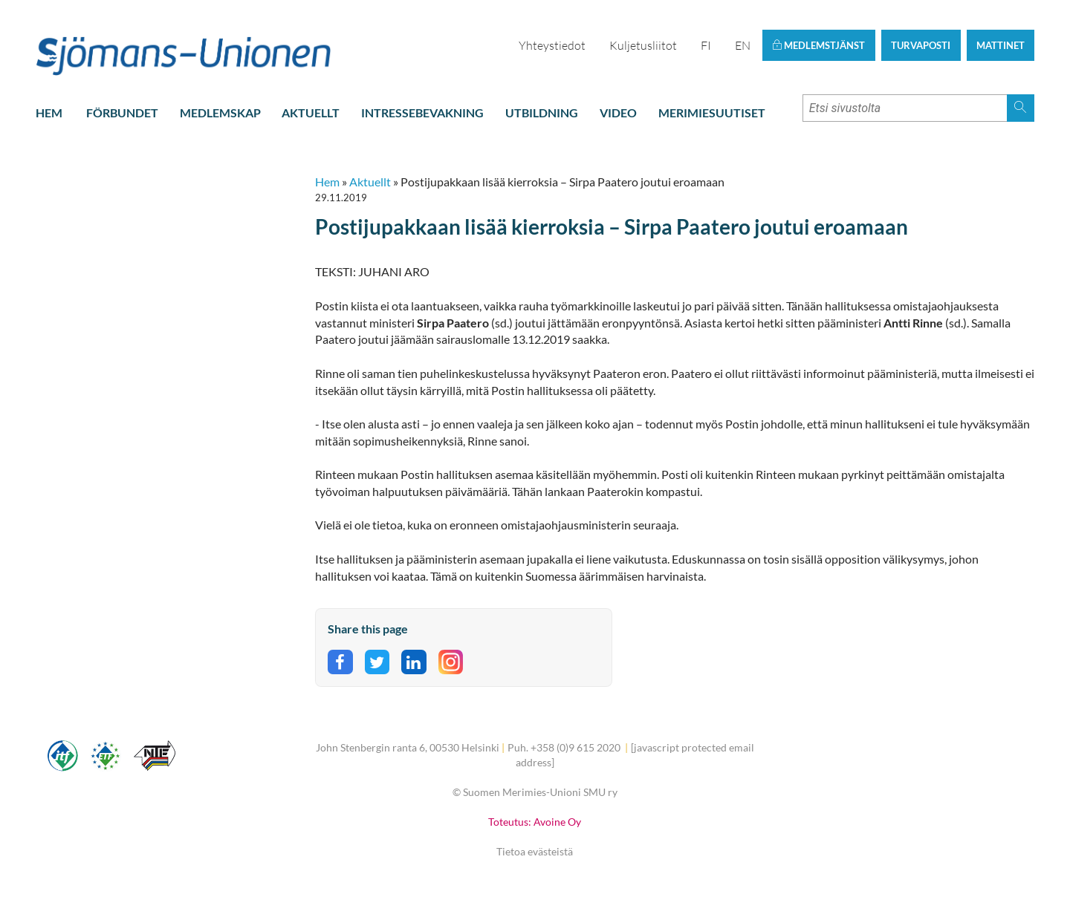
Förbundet (122, 112)
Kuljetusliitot (643, 45)
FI (706, 45)
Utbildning (541, 112)
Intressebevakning (422, 112)
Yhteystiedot (552, 45)
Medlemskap (220, 112)
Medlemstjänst (818, 45)
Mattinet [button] (1000, 45)
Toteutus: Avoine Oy (534, 821)
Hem (49, 112)
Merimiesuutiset (711, 112)
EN (742, 45)
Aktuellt (311, 112)
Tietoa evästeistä (534, 851)
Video (618, 112)
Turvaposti (920, 45)
